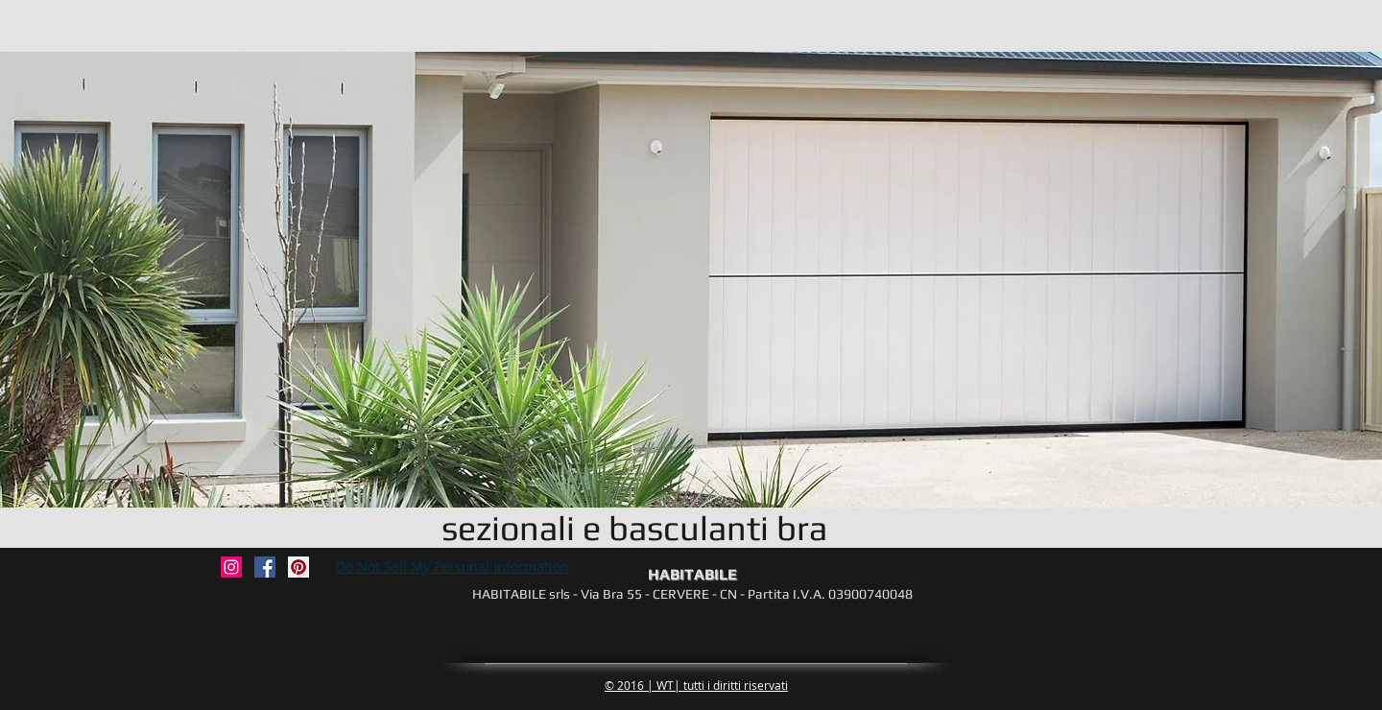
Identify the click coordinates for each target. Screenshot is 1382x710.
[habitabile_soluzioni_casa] (231, 567)
